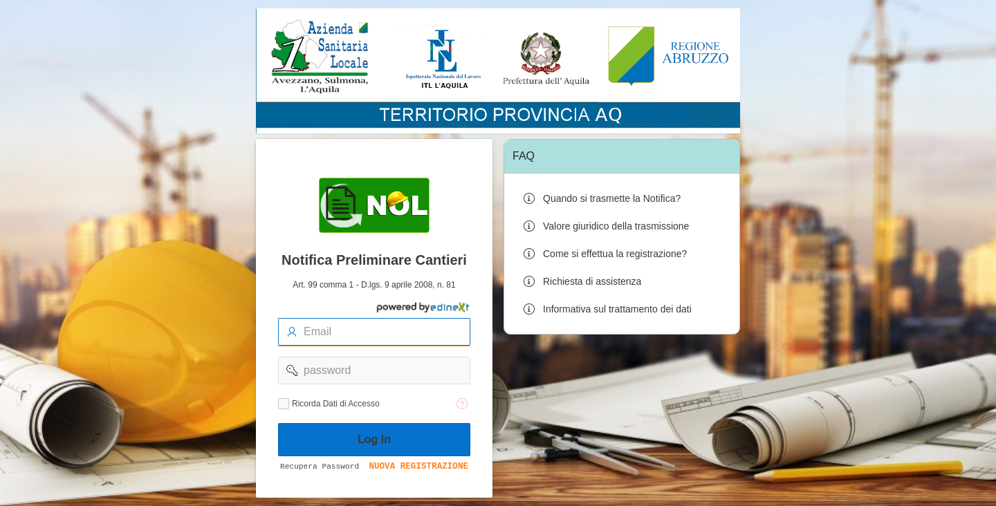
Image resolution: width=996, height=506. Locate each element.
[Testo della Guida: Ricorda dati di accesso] (462, 403)
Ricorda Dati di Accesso (336, 404)
